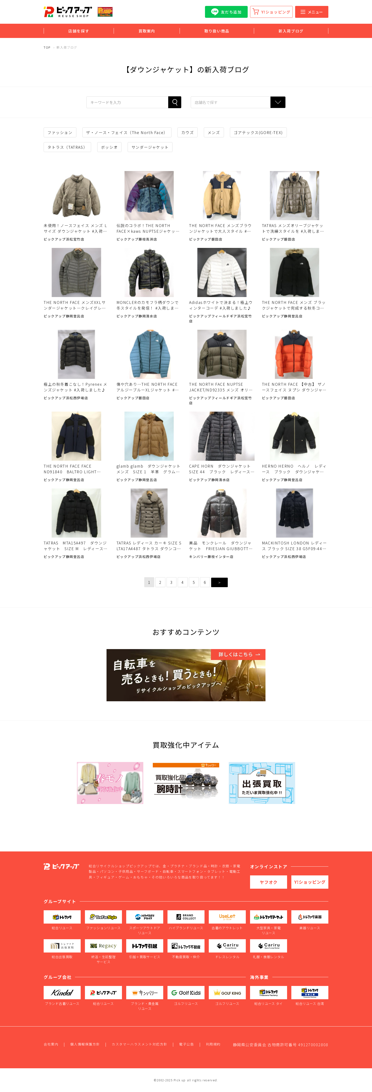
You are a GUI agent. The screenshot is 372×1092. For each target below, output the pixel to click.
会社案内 (51, 1044)
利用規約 (213, 1044)
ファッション (60, 132)
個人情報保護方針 (85, 1044)
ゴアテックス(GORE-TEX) (258, 132)
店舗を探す (78, 31)
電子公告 (186, 1044)
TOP (47, 47)
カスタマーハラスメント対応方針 (139, 1044)
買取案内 (147, 31)
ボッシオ (109, 147)
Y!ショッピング (276, 12)
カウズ (187, 132)
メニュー (312, 12)
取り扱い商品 (216, 31)
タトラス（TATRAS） (67, 147)
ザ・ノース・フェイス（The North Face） (127, 132)
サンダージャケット (150, 147)
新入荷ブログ (291, 31)
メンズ (214, 132)
